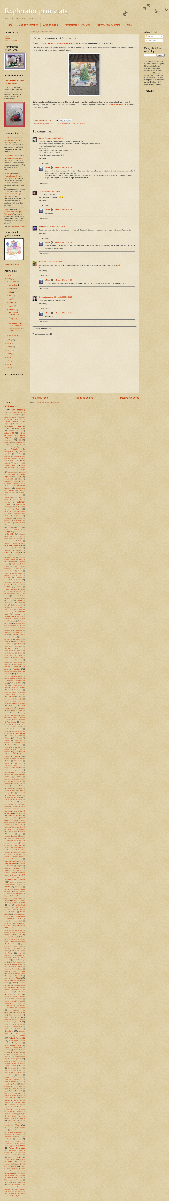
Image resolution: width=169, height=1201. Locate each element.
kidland (15, 820)
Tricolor (18, 1157)
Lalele (22, 831)
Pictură (22, 971)
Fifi (5, 685)
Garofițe (6, 729)
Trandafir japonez (9, 1146)
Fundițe (9, 724)
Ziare (23, 1184)
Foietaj (15, 713)
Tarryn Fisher (12, 1120)
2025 (9, 279)
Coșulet (20, 571)
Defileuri (15, 618)
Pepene (6, 964)
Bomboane (12, 474)
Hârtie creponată (16, 767)
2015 (9, 364)
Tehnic (129, 24)
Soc (21, 1081)
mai (10, 299)
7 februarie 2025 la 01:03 (63, 168)
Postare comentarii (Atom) (49, 403)
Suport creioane (10, 1107)
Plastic (23, 983)
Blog (9, 24)
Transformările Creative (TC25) (59, 43)
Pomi (11, 992)
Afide (12, 442)
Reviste (16, 1050)
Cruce (14, 584)
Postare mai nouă (39, 398)
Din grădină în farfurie (10, 628)
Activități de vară (14, 426)
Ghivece (7, 740)
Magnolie (16, 852)
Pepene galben (17, 964)
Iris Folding (21, 790)
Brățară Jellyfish (9, 479)
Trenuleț (10, 1157)
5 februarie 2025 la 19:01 (56, 227)
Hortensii (22, 779)
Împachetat (21, 793)
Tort (15, 1143)
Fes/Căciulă (21, 678)
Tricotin (15, 1159)
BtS (24, 483)
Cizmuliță (18, 548)
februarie (12, 310)
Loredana (7, 138)
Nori (9, 905)
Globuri (10, 745)
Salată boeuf (14, 1056)
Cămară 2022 (18, 522)
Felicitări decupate (16, 676)
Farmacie (7, 666)
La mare (10, 829)
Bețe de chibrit (20, 467)
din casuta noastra (46, 297)
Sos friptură (18, 1086)
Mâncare (19, 870)
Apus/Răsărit (8, 456)
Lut (5, 850)
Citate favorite (13, 545)
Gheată (11, 735)
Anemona (7, 447)
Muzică (6, 900)
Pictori (14, 971)
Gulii (13, 758)
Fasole (15, 666)
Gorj (21, 749)
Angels (15, 447)
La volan (9, 831)
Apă (20, 451)
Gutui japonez (18, 761)
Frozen (8, 719)
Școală (6, 1113)
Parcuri (19, 948)
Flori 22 (22, 694)
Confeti (21, 561)
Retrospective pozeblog (108, 24)
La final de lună (18, 824)
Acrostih (19, 419)
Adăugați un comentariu (42, 329)
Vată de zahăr (8, 1175)
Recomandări (8, 1036)
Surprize (22, 1107)
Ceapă (20, 534)
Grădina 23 (21, 752)
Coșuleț (6, 573)
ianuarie (42, 43)
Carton (18, 509)
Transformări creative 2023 (77, 24)
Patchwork (7, 955)
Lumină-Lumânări (17, 847)
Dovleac (14, 637)
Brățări (20, 479)
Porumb (6, 996)
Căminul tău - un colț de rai (14, 525)
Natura (16, 903)
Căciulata (19, 518)
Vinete (23, 1175)
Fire (23, 687)
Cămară (7, 523)
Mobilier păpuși (9, 884)
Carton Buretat (8, 511)
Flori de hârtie (19, 699)
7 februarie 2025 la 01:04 (63, 210)
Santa (13, 1061)
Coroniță (13, 566)
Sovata (6, 1088)
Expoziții (6, 662)
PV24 (19, 1022)
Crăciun (7, 578)
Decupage (20, 616)
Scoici (6, 1070)
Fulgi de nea (11, 722)
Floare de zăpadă (10, 692)
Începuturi (7, 802)
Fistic (9, 690)
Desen (13, 621)
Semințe (19, 1072)
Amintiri (7, 444)
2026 (9, 275)
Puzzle (16, 1017)
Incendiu (15, 786)
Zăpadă (22, 1182)
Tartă (20, 1120)
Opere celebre (21, 916)
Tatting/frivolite (8, 1123)
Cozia (13, 575)
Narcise (14, 900)
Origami (7, 921)
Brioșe (23, 481)
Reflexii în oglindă (17, 1038)
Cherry (20, 538)
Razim (6, 1029)
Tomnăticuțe (8, 1143)
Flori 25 (20, 696)
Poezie (20, 987)
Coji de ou (11, 557)
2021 (9, 350)
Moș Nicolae (20, 889)
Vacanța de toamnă (18, 1171)
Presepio (20, 1001)
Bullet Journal (9, 492)
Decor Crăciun (9, 609)
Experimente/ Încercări (14, 660)
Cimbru (20, 541)
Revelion (7, 1050)
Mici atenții (16, 877)
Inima (23, 786)
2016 (9, 361)
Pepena (19, 962)
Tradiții (21, 1143)
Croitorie (18, 582)
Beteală (10, 467)
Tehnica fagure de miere (17, 1130)
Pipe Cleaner (8, 978)
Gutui (8, 761)
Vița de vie (18, 1177)
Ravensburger (18, 1026)
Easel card (8, 646)
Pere (5, 966)
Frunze (22, 719)
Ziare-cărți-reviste (13, 1187)
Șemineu (14, 1113)
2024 (9, 340)
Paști (20, 953)
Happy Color (18, 765)
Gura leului (21, 758)
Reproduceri (18, 1043)
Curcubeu (10, 591)
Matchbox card (17, 859)
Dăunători (7, 607)
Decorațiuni (8, 616)
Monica (7, 887)
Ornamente (8, 923)
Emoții (20, 653)
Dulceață (19, 644)
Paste (23, 951)
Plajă (5, 980)
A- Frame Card (15, 415)
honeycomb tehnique (10, 779)
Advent (7, 428)
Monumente (18, 887)
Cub (21, 584)
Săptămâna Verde (9, 1063)
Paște (10, 953)
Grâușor (6, 758)
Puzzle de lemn (18, 1019)
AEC (19, 440)
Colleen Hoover (9, 559)
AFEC (6, 442)
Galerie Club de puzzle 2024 (14, 313)
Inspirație (19, 788)
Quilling (20, 1024)
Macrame (12, 850)
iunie (11, 295)
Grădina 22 (8, 752)
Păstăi (15, 960)
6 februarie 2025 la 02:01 (53, 262)
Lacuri (16, 831)
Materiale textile (10, 863)
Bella (23, 465)
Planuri (14, 983)
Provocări (21, 1012)
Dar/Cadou (8, 603)
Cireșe (23, 543)
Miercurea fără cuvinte (14, 880)
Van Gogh (20, 1173)
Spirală (20, 1091)
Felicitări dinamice (9, 678)
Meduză (6, 872)
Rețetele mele (17, 1047)
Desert (9, 623)
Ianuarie (7, 36)
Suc (21, 1104)
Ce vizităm (10, 534)
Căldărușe (17, 520)
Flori (13, 694)
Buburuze (10, 486)
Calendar (7, 502)
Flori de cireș (8, 699)
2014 (9, 368)
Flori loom (12, 706)
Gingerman (7, 742)
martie (11, 306)
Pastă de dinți (15, 951)
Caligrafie (14, 506)
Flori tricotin (21, 708)
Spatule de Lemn (17, 1088)
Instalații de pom (9, 790)
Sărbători (20, 1063)
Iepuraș (6, 786)
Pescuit (6, 969)
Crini (19, 580)
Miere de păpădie (16, 882)
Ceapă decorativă (9, 536)
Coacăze (14, 555)
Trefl (23, 1155)
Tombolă (18, 1141)
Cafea (6, 499)
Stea (19, 1093)
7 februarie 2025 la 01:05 (63, 242)
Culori (19, 587)
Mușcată (19, 893)
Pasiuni (6, 951)
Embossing (10, 653)
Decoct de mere (18, 607)
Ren (8, 1043)
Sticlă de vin (9, 1098)
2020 (9, 354)
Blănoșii (22, 470)
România (15, 1052)
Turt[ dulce (16, 1164)
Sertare (20, 1075)
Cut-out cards (8, 593)
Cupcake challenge (10, 589)
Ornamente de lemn (18, 928)
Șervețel (41, 124)
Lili (40, 192)
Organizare (10, 918)
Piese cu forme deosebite (16, 973)
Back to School (18, 463)
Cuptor (23, 589)
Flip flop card (18, 690)
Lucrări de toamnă (12, 843)
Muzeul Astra (17, 898)
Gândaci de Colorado (18, 731)
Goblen (20, 747)
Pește (13, 969)
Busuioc (18, 495)
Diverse (7, 632)
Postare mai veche (129, 398)
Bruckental (17, 483)
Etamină (6, 657)
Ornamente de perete (14, 930)
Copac (6, 564)
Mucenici (15, 891)
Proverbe (22, 1005)
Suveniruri (9, 1109)
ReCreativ (20, 1036)
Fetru (13, 683)
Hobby (18, 776)
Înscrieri (11, 804)
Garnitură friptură (16, 726)
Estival (20, 655)
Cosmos (18, 568)
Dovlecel (7, 641)
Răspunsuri (45, 163)
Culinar (7, 587)
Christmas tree (9, 541)
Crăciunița (19, 577)
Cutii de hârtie (15, 596)
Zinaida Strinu (9, 156)
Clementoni (7, 550)
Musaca (9, 893)
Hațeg (6, 767)
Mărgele (19, 866)
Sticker (14, 1095)
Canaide (22, 506)
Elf (24, 650)
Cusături (19, 591)
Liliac (8, 840)
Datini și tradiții (16, 605)
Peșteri (20, 969)
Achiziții (9, 419)
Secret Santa (8, 1072)
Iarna (19, 781)
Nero (23, 903)
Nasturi (23, 900)
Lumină (6, 847)
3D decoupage (15, 412)
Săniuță (20, 1061)
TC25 (53, 124)
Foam (6, 713)
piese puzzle (10, 976)
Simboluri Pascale (11, 1079)
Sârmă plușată (10, 1066)
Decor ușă (10, 612)
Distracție (19, 630)
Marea (9, 854)
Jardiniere (15, 806)
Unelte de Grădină (12, 1168)
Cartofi (9, 509)
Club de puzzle (50, 24)
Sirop (6, 1081)
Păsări (8, 960)
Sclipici (21, 1068)
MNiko (47, 168)
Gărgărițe (7, 731)
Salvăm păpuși (15, 1059)
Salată (6, 1056)
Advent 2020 (14, 431)
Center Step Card (9, 538)
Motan (9, 891)
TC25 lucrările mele (63, 124)
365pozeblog (11, 406)
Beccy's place (9, 465)
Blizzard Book (12, 472)
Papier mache (17, 946)
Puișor (6, 1017)
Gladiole (16, 742)
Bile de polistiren (12, 470)
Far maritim (18, 664)
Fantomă (7, 664)
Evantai (15, 657)
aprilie (11, 302)
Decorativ (18, 614)
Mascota (6, 856)
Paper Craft (12, 944)
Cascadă (9, 516)
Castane (19, 516)
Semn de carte (9, 1075)
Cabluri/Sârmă (9, 497)
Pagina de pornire (84, 398)
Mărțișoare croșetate (12, 868)
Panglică (13, 941)
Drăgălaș (22, 641)
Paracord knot (8, 948)
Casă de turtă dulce (19, 513)
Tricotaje (6, 1159)
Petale (6, 971)
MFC (23, 875)
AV (18, 461)
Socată (6, 1084)
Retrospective (16, 1045)
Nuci (21, 909)
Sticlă (20, 1095)
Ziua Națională (9, 1193)
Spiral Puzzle (8, 1091)
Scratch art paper (16, 1070)
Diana (41, 262)
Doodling (16, 632)
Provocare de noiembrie (16, 1008)
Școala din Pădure (14, 1111)
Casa (8, 513)
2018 (9, 357)
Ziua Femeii (18, 1191)
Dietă (20, 625)
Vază (17, 1175)
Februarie (7, 38)
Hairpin (6, 763)
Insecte (9, 788)
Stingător (7, 1102)
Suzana (41, 138)
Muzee (14, 896)
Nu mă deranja (20, 907)
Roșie (23, 1052)
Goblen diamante (10, 749)
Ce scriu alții (21, 532)
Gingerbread (18, 740)
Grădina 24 (12, 754)
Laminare (11, 834)
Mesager (14, 875)
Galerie (16, 724)
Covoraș (6, 575)
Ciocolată (7, 543)
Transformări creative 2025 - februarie (16, 330)
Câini (6, 529)
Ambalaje (19, 442)
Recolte (18, 1033)
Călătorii (6, 520)
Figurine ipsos (17, 685)
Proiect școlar (9, 1005)
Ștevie (15, 1118)
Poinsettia (7, 989)
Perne (12, 966)
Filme (6, 687)
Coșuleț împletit (17, 573)
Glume (6, 747)
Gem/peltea (20, 733)
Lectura (6, 836)
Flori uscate (11, 710)
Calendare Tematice (28, 24)
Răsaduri (17, 1029)
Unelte (23, 1166)
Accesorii (22, 417)
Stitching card (19, 1102)
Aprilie (18, 454)
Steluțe (6, 1095)
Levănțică (10, 838)
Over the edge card (11, 937)
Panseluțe (21, 941)
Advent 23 (9, 433)
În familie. (19, 799)
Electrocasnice (8, 650)
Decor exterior (21, 609)
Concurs (13, 561)
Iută (13, 793)
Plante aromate (14, 980)
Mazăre (22, 863)
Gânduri (9, 733)
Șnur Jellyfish (12, 1116)
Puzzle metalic (8, 1022)
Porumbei (14, 996)
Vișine (9, 1177)
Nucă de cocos (11, 909)
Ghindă (20, 735)
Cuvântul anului (19, 598)
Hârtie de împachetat (12, 770)
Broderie (8, 483)
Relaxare (22, 1040)
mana (23, 852)
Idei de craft (18, 783)
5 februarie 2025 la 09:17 (51, 192)
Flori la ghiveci (19, 703)
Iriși (8, 793)
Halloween (17, 763)
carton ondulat (20, 511)
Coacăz (6, 555)
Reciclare (8, 1031)
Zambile (13, 1182)
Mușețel (6, 896)
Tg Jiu (23, 1136)
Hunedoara (10, 781)
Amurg (19, 444)
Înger (14, 802)
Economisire (18, 646)
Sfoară (6, 1077)
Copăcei (14, 564)
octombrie (13, 281)
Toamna (18, 1139)
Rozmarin (19, 1054)
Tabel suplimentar (10, 40)
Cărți (19, 527)
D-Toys (10, 600)
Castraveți (8, 518)
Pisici (18, 978)
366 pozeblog (18, 410)
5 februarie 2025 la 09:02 (54, 138)
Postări (149, 36)
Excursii (22, 657)
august (11, 289)
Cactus (20, 497)
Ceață (20, 536)
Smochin (13, 1081)
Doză (15, 641)
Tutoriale (13, 1166)
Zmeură (14, 1196)
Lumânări (17, 845)
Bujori (12, 490)
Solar (14, 1084)
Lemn (23, 836)
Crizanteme (7, 582)
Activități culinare (19, 424)
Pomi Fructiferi (20, 992)
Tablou (47, 124)
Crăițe (6, 580)
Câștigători (8, 532)
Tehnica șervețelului (78, 124)
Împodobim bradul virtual (12, 797)
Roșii (9, 1054)
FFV (19, 683)
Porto (19, 994)
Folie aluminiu (15, 715)
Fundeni (22, 722)
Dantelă (19, 600)
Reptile (6, 1045)
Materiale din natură (12, 861)
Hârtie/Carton (9, 772)
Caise (20, 499)
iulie (10, 292)
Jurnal (15, 811)
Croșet (6, 584)
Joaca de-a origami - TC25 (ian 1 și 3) (16, 324)
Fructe (15, 719)
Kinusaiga (12, 822)
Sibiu (19, 1077)
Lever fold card (20, 838)
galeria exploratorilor (115, 104)
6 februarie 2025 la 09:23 (63, 297)
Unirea (23, 1168)
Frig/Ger (22, 717)
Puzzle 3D (7, 1019)
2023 (9, 343)
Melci (13, 872)
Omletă (12, 916)
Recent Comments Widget (17, 226)
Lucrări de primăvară (18, 840)
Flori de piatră (10, 701)
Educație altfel (11, 648)
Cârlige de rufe (17, 529)
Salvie (6, 1061)
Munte (23, 891)
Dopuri (14, 634)
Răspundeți (43, 158)
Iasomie (7, 783)
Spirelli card (8, 1093)
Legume (14, 836)
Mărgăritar (10, 866)
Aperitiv (6, 454)
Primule (19, 1003)
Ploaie (13, 987)
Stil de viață (18, 1100)
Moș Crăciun (8, 889)
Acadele (14, 417)
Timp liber (10, 1139)
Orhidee (19, 918)
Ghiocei (7, 738)
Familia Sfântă (17, 662)
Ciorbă (15, 543)
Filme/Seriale (15, 687)
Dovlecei (19, 639)
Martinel (18, 854)
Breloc (16, 481)
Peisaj (9, 962)
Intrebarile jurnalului (11, 264)
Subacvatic (12, 1104)
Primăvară (7, 1003)
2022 (9, 347)
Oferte (6, 912)
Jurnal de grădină (14, 815)
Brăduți (18, 477)
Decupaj (6, 618)
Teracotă (18, 1134)
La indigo (7, 827)
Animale (22, 447)
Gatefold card (17, 729)
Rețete (6, 1047)
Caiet (13, 499)
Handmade (8, 765)
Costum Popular (9, 571)
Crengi (13, 580)
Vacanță (10, 1173)
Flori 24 (11, 697)
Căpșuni (11, 527)
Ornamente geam (9, 932)
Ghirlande (18, 738)
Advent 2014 (20, 428)
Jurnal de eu (20, 813)
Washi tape (8, 1180)
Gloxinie (19, 745)
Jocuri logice (16, 809)
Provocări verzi (15, 1015)
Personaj (19, 966)
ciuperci (6, 548)
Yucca (6, 1182)
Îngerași (22, 802)
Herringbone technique (11, 774)
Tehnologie (7, 1134)
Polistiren (16, 989)
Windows (19, 1180)
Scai (23, 1066)
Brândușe (7, 481)
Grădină (17, 756)
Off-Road (14, 912)
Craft (19, 575)
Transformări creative (17, 1148)
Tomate (6, 1141)
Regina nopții (13, 1040)
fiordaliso (42, 227)
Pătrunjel (22, 960)
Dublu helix (10, 644)
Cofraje (22, 555)
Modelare (19, 884)
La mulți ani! (20, 829)
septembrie (13, 285)
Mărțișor (7, 870)
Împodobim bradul (15, 795)
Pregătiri (19, 999)
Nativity (9, 903)
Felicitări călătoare (9, 671)
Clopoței (18, 550)
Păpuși (23, 957)
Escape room (8, 655)
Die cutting (13, 625)
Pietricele (20, 976)
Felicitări (16, 669)
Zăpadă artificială (13, 1184)
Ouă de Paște (16, 935)
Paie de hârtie (15, 939)
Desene (22, 621)
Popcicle (9, 994)
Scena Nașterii (12, 1068)
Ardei (14, 458)
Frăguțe (15, 717)
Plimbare (17, 985)
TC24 (17, 1125)
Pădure (15, 957)
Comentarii (151, 41)
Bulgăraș (19, 490)
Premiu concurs (9, 1001)
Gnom (13, 747)
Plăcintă (9, 985)
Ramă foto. (7, 1026)
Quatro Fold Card (9, 1024)
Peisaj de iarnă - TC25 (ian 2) (14, 319)
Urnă (7, 1171)
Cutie (17, 593)
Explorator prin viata (36, 11)
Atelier (12, 461)
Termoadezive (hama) (11, 1136)
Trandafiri (21, 1146)
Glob (23, 742)
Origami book (18, 921)
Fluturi (20, 710)
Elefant (18, 650)
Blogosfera (22, 472)
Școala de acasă (20, 1109)
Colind (20, 557)
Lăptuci (20, 834)
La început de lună (18, 827)
